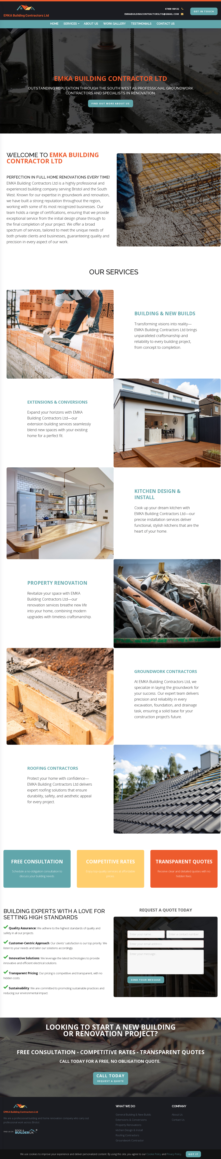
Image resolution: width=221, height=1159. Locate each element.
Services (71, 23)
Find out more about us (111, 103)
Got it (193, 1154)
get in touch (204, 11)
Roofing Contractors (127, 1135)
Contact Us (166, 23)
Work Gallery (114, 23)
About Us (91, 23)
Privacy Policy (174, 1154)
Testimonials (141, 23)
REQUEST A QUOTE (111, 1078)
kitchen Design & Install (129, 1130)
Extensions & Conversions (131, 1120)
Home (54, 23)
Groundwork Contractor (130, 1140)
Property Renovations (128, 1125)
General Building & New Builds (133, 1115)
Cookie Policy (153, 1154)
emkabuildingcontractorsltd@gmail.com (151, 14)
